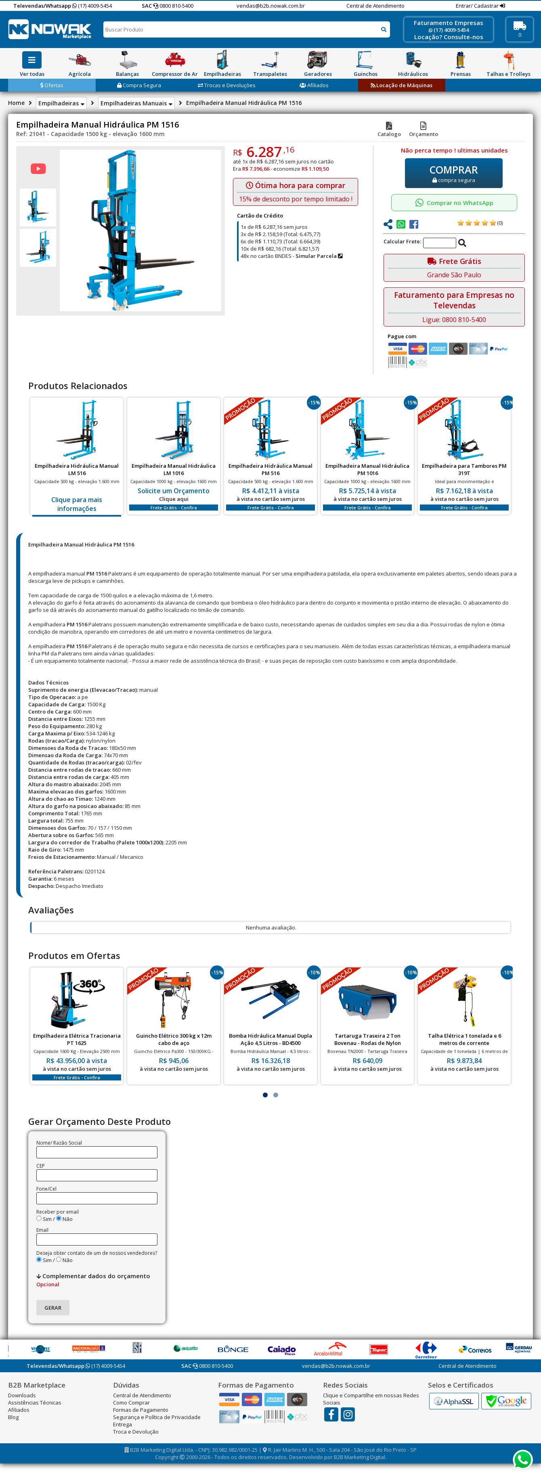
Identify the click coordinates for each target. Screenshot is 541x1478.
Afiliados (314, 85)
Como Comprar (131, 1402)
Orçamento (423, 130)
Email (42, 1230)
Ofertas (51, 85)
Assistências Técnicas (34, 1402)
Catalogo (389, 130)
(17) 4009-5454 (92, 5)
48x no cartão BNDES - (291, 256)
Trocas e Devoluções (227, 85)
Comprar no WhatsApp (454, 203)
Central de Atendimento (375, 5)
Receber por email (57, 1211)
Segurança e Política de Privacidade (157, 1417)
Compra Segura (139, 85)
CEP (40, 1165)
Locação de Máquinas (401, 85)
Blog (13, 1417)
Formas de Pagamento (140, 1409)
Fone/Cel (46, 1188)
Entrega (122, 1424)
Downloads (22, 1395)
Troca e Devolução (136, 1431)
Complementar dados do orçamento (93, 1280)
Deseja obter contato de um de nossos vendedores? (96, 1253)
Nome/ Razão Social (59, 1142)
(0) (500, 222)
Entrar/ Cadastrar (478, 5)
